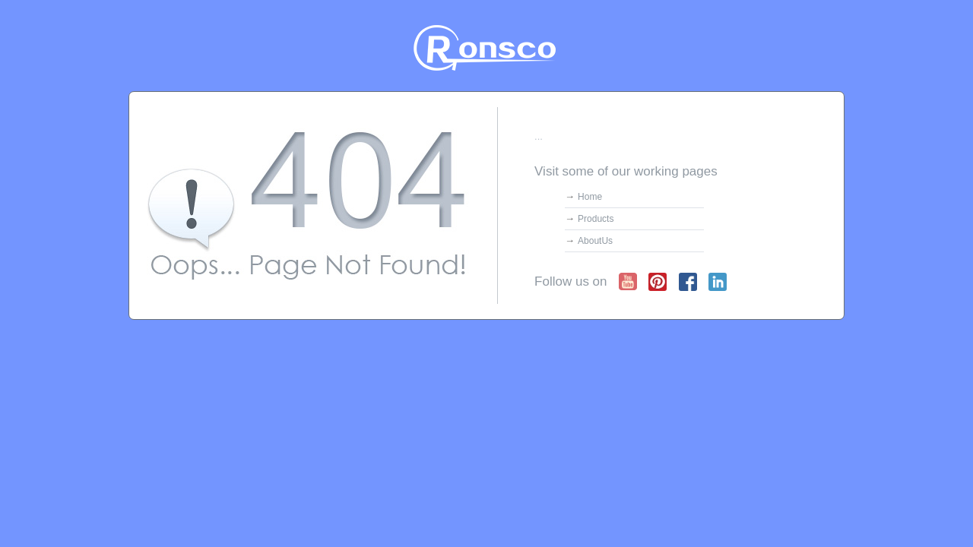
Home (590, 196)
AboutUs (595, 241)
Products (595, 218)
